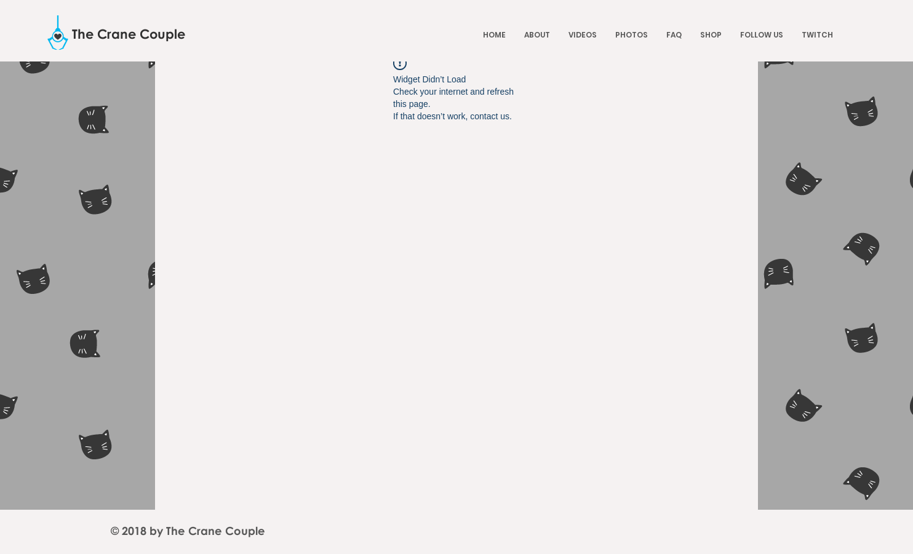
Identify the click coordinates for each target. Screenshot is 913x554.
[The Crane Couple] (129, 34)
